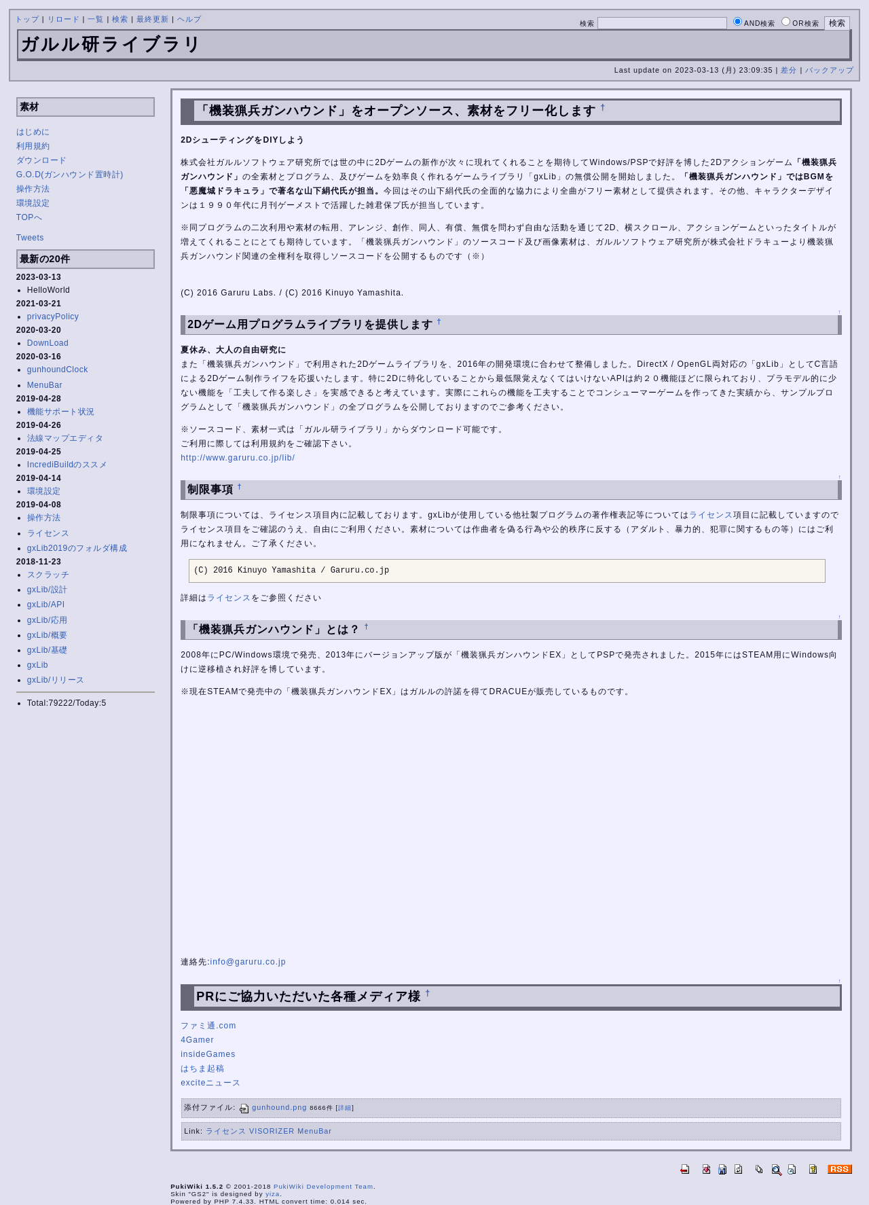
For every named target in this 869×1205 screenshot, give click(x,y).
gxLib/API (46, 604)
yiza (272, 1194)
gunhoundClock (57, 369)
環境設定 (33, 203)
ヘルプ (189, 19)
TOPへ (29, 217)
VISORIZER (272, 1131)
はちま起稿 (203, 1068)
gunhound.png (272, 1107)
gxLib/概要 (47, 635)
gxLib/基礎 (47, 650)
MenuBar (44, 385)
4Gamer (197, 1040)
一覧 (96, 19)
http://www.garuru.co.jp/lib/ (238, 458)
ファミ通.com (208, 1025)
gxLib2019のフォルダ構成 (77, 548)
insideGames (208, 1054)
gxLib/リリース (56, 680)
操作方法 (33, 189)
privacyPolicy (53, 316)
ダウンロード (41, 160)
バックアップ (829, 70)
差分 (789, 70)
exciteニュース (211, 1082)
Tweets (30, 237)
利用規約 (33, 146)
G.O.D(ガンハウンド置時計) (70, 174)
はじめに (33, 132)
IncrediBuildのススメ (67, 464)
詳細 (345, 1107)
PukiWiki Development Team (323, 1186)
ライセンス (48, 533)
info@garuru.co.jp (248, 962)
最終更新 (152, 19)
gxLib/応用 (47, 620)
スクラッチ (48, 574)
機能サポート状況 (61, 411)
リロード (64, 19)
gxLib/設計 (47, 589)
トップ (27, 19)
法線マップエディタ (65, 438)
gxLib (37, 665)
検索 (120, 19)
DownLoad (48, 343)
